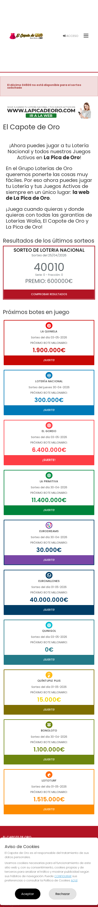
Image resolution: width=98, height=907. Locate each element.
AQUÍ (74, 880)
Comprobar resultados (49, 294)
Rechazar (62, 894)
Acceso (70, 36)
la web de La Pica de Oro (47, 195)
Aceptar (27, 894)
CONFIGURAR (63, 876)
